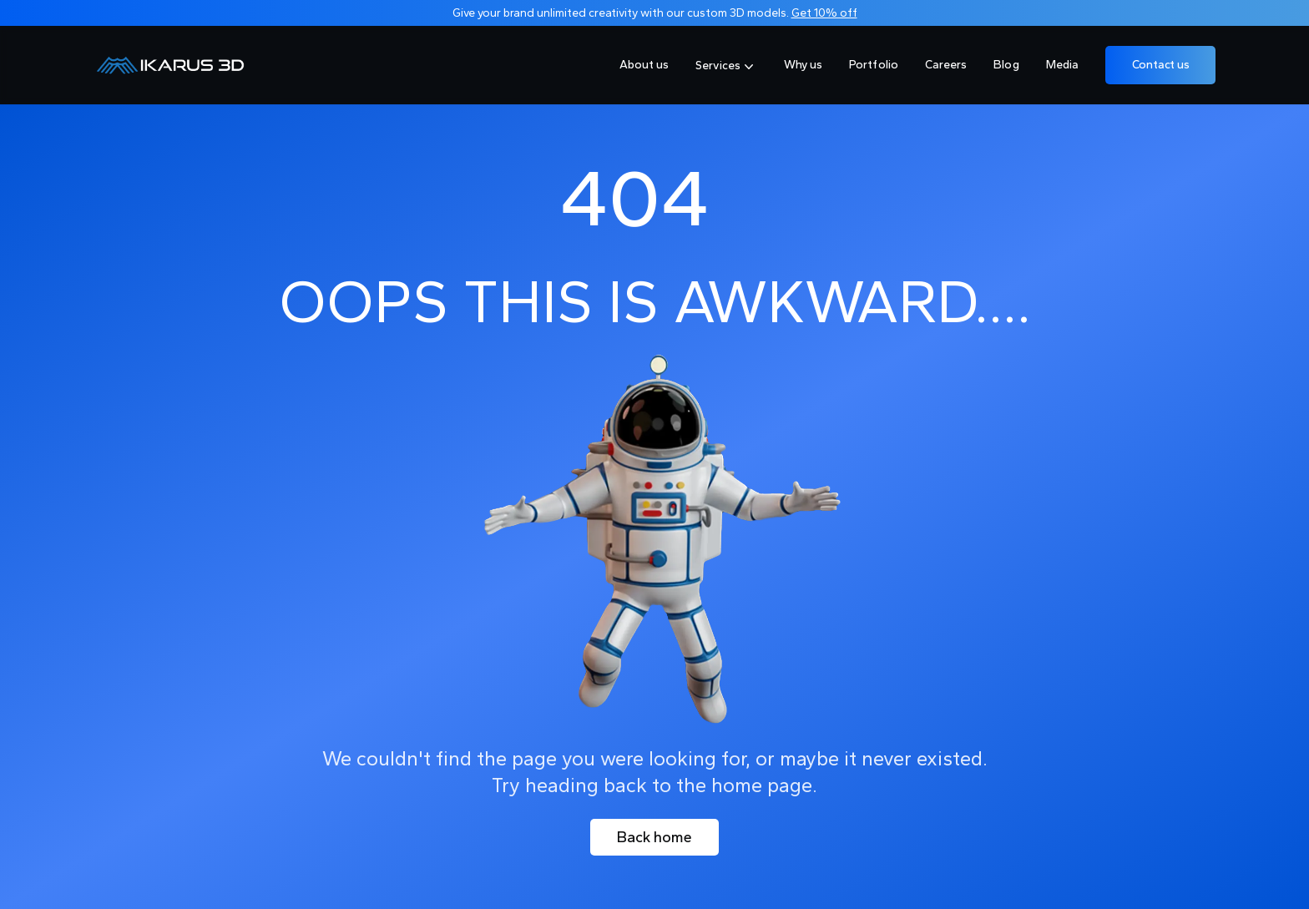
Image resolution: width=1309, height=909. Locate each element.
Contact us (1161, 65)
